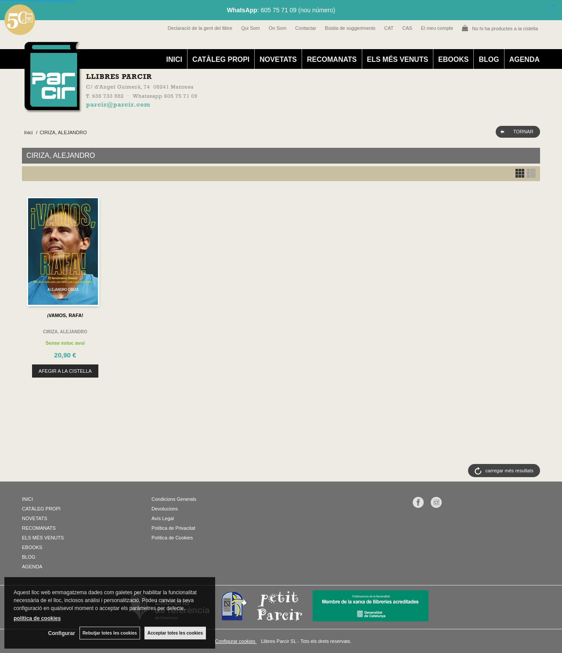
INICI (174, 59)
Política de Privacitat (173, 528)
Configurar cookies (236, 641)
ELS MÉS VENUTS (398, 59)
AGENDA (524, 59)
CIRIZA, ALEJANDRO (65, 331)
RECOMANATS (332, 59)
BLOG (489, 59)
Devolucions (164, 508)
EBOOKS (453, 59)
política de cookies (37, 618)
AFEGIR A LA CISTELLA (65, 371)
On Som (277, 28)
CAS (407, 28)
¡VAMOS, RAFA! (65, 315)
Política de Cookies (172, 537)
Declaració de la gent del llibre (200, 28)
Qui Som (250, 28)
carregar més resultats (509, 470)
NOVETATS (278, 59)
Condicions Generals (173, 499)
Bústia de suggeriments (350, 28)
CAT (388, 28)
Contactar (305, 28)
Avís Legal (162, 518)
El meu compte (437, 28)
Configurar (61, 633)
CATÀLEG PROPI (220, 59)
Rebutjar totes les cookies (110, 633)
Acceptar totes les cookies (175, 633)
